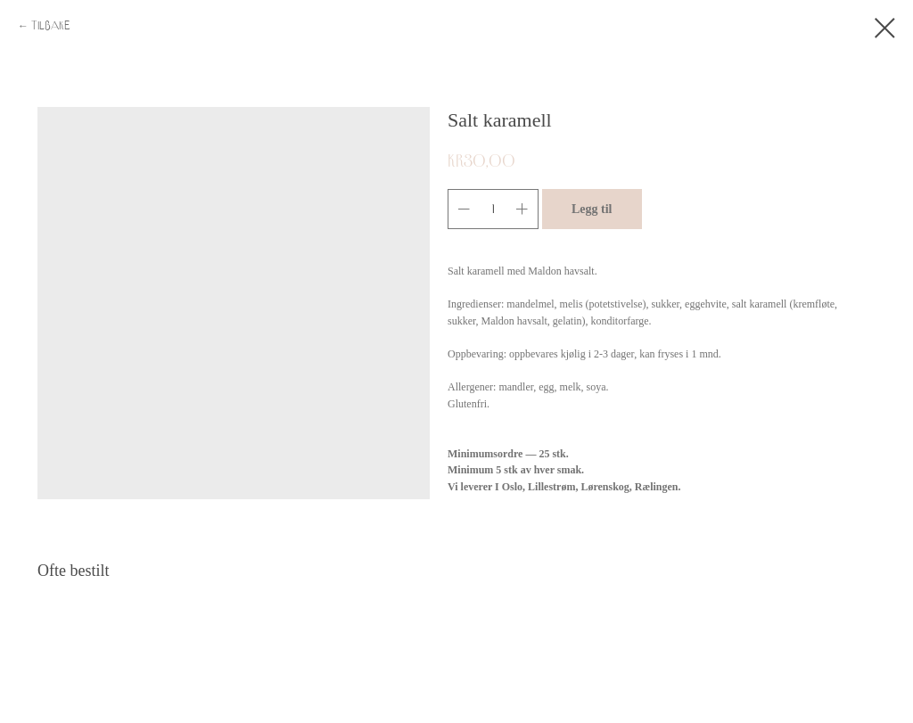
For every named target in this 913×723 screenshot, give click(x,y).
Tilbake (50, 25)
